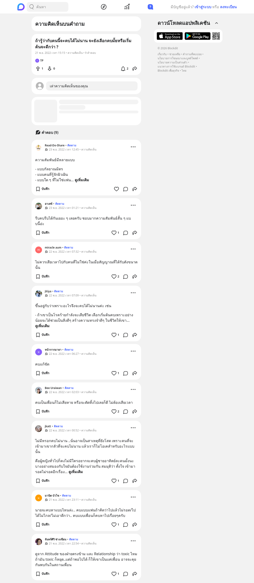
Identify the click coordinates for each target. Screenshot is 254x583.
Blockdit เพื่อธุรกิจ (168, 71)
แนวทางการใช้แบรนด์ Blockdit (176, 66)
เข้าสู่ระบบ (203, 6)
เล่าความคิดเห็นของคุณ (69, 85)
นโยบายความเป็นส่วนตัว (172, 62)
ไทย (184, 71)
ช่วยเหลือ (174, 54)
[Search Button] (31, 6)
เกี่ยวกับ (162, 54)
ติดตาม (71, 145)
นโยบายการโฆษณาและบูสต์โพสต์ (178, 58)
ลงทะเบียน (228, 6)
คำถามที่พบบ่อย (192, 54)
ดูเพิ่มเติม (82, 179)
